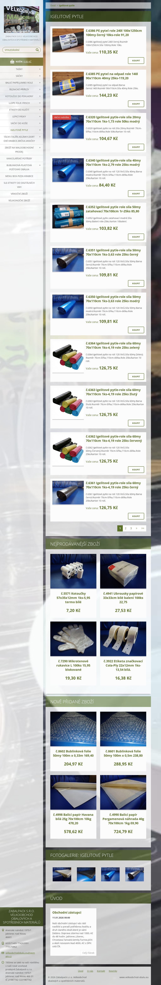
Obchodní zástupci (66, 912)
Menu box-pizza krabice (19, 176)
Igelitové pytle (19, 129)
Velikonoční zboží (19, 200)
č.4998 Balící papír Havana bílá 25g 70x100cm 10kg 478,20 (73, 818)
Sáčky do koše (19, 123)
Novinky (113, 970)
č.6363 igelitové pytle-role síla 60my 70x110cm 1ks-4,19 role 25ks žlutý (113, 392)
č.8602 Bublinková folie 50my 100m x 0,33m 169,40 (73, 753)
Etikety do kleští (19, 109)
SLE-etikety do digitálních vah (19, 184)
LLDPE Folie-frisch (19, 102)
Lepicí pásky (19, 116)
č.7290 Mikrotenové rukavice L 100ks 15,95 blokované (73, 665)
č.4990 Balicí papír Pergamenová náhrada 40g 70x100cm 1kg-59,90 (123, 818)
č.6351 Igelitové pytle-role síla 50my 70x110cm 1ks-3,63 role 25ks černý (113, 252)
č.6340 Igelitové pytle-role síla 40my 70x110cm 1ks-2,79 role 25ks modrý (113, 162)
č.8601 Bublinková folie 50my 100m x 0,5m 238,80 (123, 753)
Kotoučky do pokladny (19, 96)
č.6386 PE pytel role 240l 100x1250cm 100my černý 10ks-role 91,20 (114, 32)
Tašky (19, 69)
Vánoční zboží (19, 193)
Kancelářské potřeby (19, 158)
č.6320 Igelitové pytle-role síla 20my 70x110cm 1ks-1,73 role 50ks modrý (113, 119)
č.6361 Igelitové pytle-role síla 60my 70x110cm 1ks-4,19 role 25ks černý (113, 485)
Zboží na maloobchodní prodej (19, 149)
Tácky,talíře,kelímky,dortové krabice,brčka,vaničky (19, 138)
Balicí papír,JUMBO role (19, 82)
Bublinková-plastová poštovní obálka (19, 167)
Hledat (38, 50)
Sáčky (19, 75)
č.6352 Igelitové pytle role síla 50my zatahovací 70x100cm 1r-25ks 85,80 (113, 209)
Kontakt (101, 970)
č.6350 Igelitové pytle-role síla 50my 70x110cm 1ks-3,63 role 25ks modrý (113, 299)
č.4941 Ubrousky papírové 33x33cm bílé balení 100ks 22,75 (123, 597)
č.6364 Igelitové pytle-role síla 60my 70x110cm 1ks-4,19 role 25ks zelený (113, 345)
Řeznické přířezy (19, 89)
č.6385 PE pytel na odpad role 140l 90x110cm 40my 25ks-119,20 (112, 76)
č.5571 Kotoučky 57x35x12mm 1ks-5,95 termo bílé (73, 597)
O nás (90, 970)
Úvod (53, 5)
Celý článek (88, 952)
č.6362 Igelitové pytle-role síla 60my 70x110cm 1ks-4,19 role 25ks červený (114, 438)
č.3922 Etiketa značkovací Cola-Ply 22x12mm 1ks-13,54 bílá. (123, 665)
